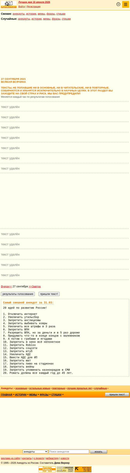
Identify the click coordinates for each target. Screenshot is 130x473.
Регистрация (33, 6)
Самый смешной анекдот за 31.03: (28, 302)
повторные (58, 388)
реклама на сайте (10, 458)
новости (65, 458)
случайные (100, 388)
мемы (41, 13)
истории (31, 13)
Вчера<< (6, 286)
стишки (60, 13)
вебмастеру (52, 458)
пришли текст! (117, 394)
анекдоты (19, 13)
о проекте (39, 458)
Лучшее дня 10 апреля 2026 (34, 2)
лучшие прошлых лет (79, 388)
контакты (27, 458)
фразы (51, 13)
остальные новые (39, 388)
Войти (21, 6)
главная (6, 394)
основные (21, 388)
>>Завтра (35, 286)
